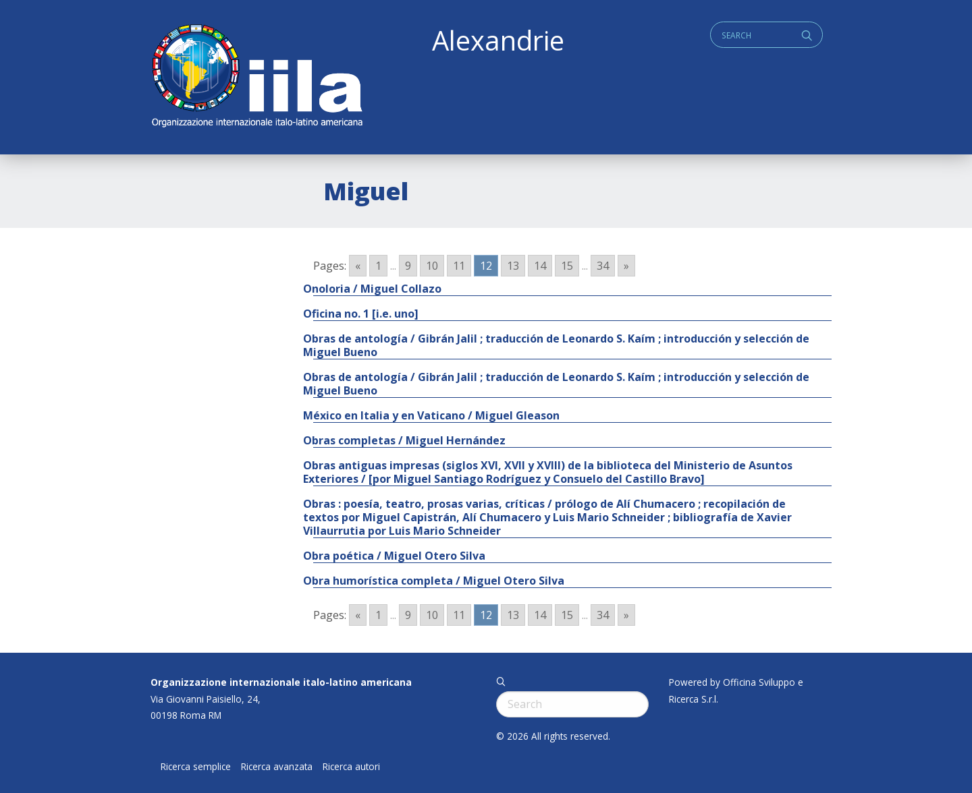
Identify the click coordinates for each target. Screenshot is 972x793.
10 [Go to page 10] (432, 265)
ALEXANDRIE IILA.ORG (256, 77)
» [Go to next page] (626, 265)
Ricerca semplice (196, 766)
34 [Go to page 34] (603, 265)
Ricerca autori (351, 766)
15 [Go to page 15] (567, 265)
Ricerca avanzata (277, 766)
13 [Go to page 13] (513, 265)
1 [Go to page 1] (378, 265)
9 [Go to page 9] (408, 265)
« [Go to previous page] (357, 265)
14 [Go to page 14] (540, 265)
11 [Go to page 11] (459, 265)
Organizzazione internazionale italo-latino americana (281, 682)
